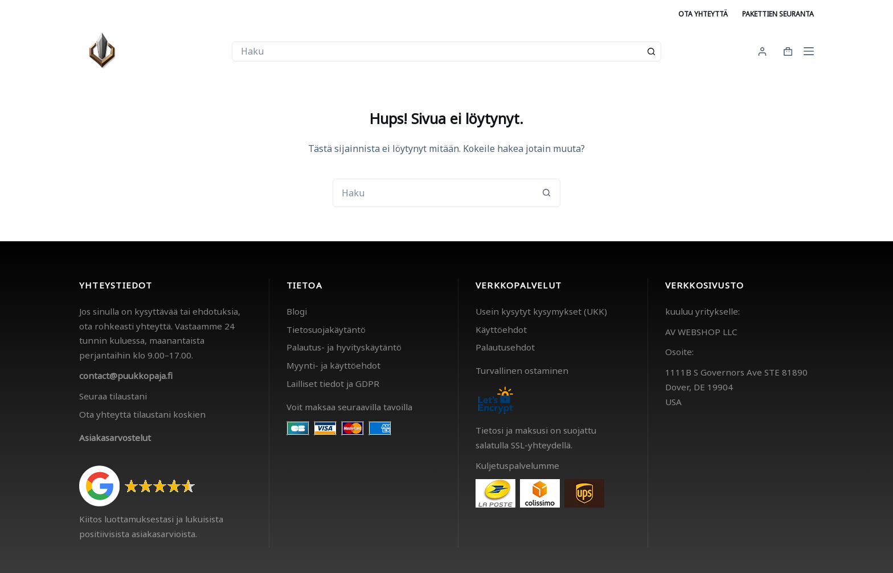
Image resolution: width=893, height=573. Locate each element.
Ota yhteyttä (703, 14)
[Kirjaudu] (762, 51)
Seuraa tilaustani (113, 396)
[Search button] (651, 51)
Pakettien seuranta (778, 14)
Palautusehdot (505, 347)
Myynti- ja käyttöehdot (333, 365)
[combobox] (437, 51)
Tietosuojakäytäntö (326, 329)
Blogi (296, 311)
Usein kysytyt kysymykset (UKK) (541, 311)
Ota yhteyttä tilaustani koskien (142, 414)
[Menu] (809, 51)
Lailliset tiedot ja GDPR (332, 383)
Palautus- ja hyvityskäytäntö (344, 347)
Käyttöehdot (501, 329)
